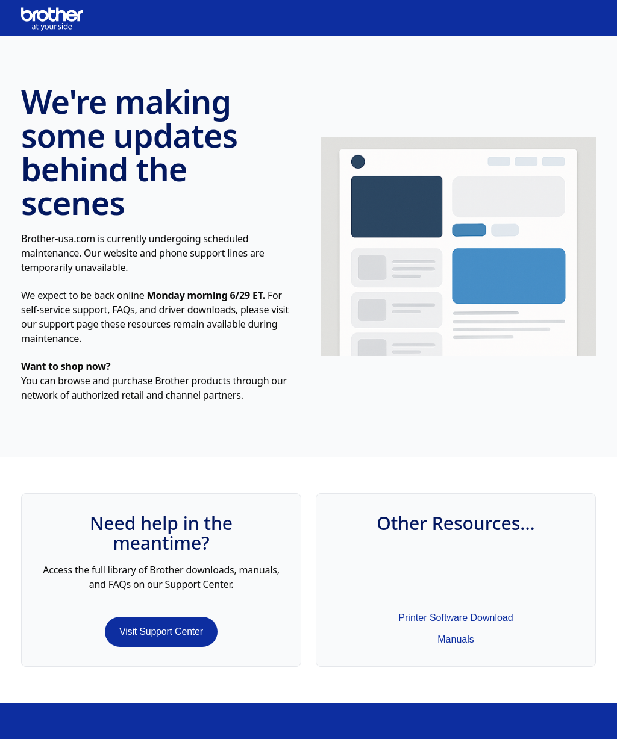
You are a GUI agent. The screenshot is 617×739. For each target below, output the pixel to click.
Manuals (455, 639)
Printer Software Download (455, 618)
